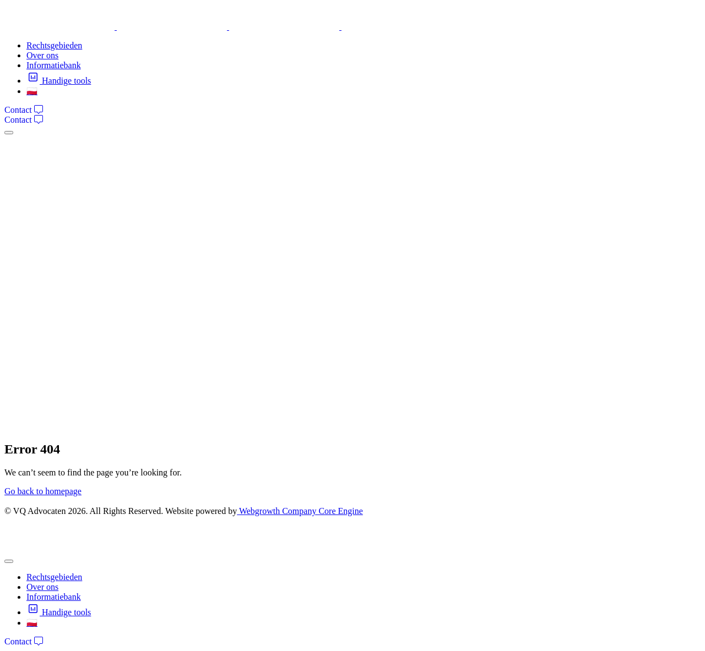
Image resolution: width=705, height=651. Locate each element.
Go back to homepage (43, 491)
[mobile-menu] (8, 132)
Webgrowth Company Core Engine (300, 511)
